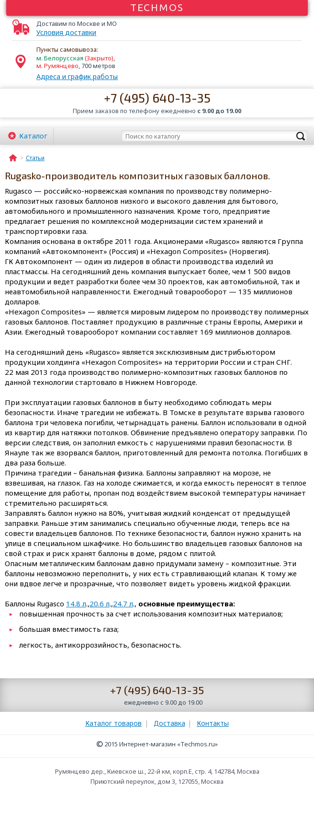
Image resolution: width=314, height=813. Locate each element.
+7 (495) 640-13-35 (157, 97)
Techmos (157, 7)
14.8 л (76, 603)
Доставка (169, 723)
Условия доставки (66, 32)
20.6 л (100, 603)
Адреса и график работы (77, 76)
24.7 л (123, 603)
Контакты (213, 723)
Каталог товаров (113, 723)
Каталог (33, 135)
